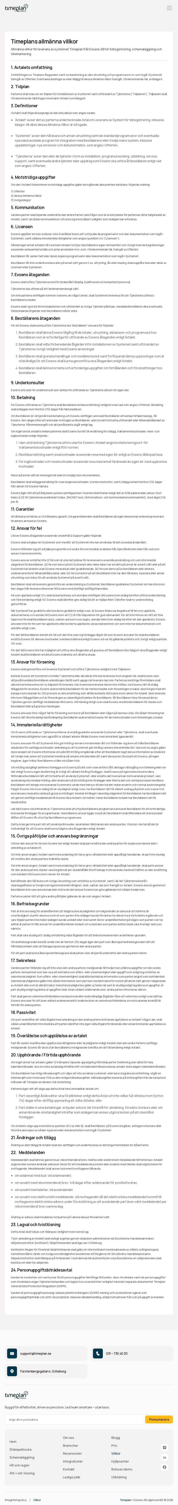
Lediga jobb (71, 1477)
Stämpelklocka (20, 1449)
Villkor (115, 1453)
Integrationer (73, 1461)
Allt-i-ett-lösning (22, 1473)
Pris (114, 1445)
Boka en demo (121, 1469)
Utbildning (119, 1477)
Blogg (115, 1437)
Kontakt (69, 1469)
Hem (12, 1441)
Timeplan (125, 1500)
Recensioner (72, 1453)
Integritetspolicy (16, 1500)
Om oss (68, 1437)
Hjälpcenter (120, 1461)
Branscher (70, 1445)
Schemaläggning (21, 1457)
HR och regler (19, 1465)
